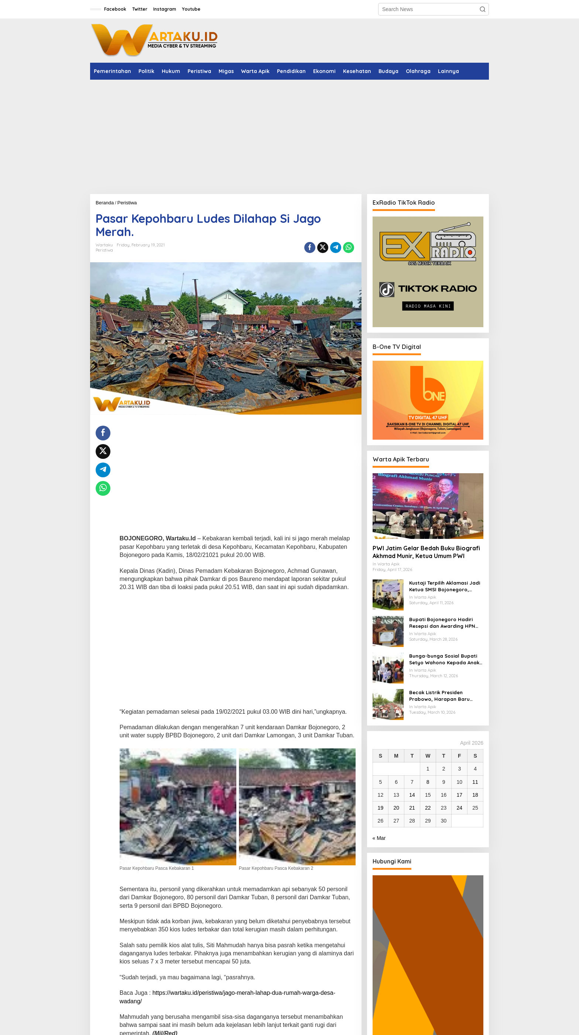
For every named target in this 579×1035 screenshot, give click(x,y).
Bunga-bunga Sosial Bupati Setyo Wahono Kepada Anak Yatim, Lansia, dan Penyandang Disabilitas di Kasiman (444, 659)
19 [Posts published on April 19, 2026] (381, 808)
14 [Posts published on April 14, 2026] (412, 795)
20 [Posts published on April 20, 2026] (396, 808)
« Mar (379, 838)
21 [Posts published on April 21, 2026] (412, 808)
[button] (482, 9)
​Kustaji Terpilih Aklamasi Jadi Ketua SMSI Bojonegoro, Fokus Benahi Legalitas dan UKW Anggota (444, 586)
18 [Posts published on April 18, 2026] (475, 795)
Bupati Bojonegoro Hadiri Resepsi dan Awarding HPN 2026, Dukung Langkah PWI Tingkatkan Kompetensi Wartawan (442, 622)
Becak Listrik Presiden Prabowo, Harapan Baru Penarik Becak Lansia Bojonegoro (439, 695)
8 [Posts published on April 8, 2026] (427, 782)
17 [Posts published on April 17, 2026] (460, 795)
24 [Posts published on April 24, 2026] (460, 808)
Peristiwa (104, 250)
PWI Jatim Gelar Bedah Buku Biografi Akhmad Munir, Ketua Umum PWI (426, 552)
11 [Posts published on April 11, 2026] (475, 782)
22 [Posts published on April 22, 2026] (428, 808)
